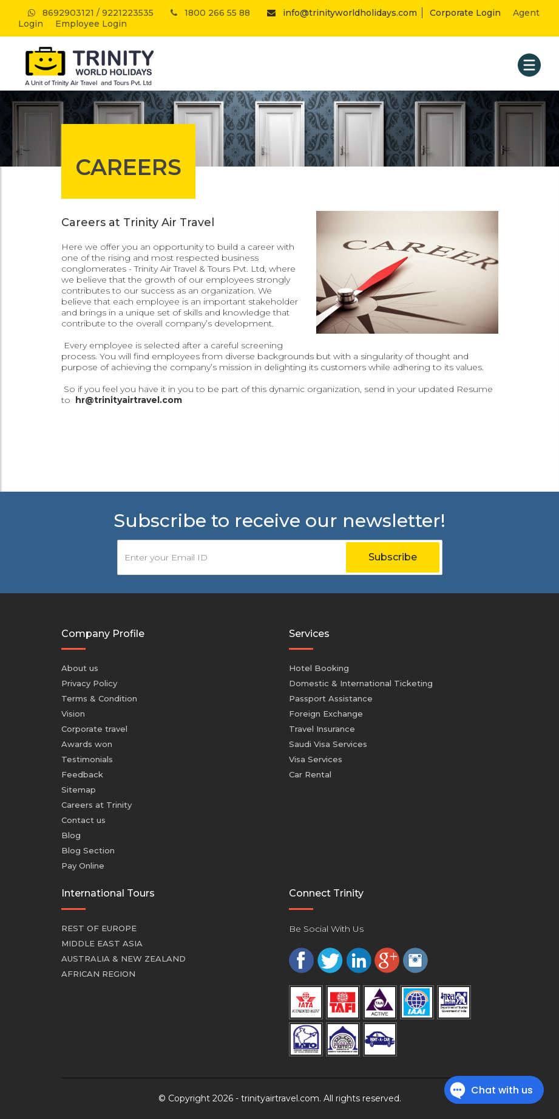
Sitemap (78, 789)
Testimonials (87, 759)
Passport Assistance (331, 698)
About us (79, 668)
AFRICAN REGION (98, 974)
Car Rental (310, 774)
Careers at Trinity (96, 805)
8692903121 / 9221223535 (89, 12)
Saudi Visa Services (328, 744)
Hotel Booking (319, 668)
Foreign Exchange (326, 713)
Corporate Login (465, 12)
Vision (73, 713)
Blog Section (88, 850)
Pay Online (82, 865)
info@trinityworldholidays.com (339, 12)
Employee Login (91, 23)
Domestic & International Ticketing (361, 683)
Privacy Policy (89, 683)
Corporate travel (94, 729)
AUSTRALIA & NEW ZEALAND (123, 958)
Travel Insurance (322, 729)
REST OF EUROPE (99, 928)
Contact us (83, 820)
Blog (71, 835)
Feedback (82, 774)
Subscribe (392, 557)
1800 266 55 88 (209, 12)
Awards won (86, 744)
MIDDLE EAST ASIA (102, 943)
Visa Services (315, 759)
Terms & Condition (99, 698)
